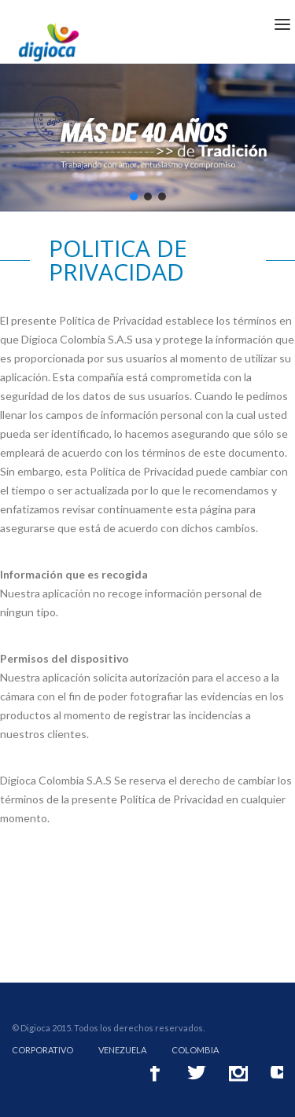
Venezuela (122, 1050)
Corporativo (42, 1050)
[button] (134, 196)
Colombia (195, 1050)
